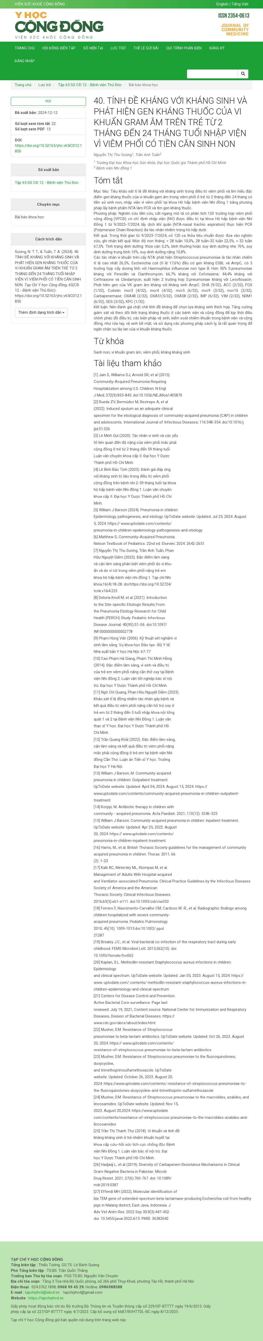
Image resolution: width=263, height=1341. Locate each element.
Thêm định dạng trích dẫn (41, 312)
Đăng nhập (25, 61)
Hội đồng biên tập (59, 48)
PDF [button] (48, 101)
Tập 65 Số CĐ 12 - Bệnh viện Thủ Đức (90, 85)
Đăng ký (216, 48)
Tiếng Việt (239, 4)
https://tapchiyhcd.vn (46, 1298)
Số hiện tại (93, 48)
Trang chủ (25, 48)
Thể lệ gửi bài (145, 48)
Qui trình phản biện (184, 48)
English (223, 4)
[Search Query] (212, 73)
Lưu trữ (118, 48)
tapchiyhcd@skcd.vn (42, 1292)
